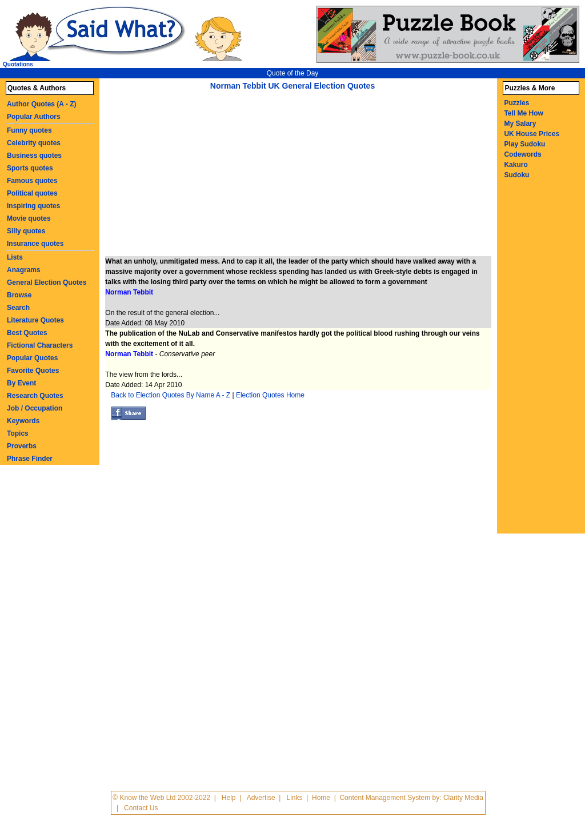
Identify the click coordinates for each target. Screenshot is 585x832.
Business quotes (34, 156)
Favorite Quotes (33, 371)
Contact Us (141, 808)
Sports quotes (30, 168)
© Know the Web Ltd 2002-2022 (161, 798)
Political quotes (32, 193)
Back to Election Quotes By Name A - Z (170, 395)
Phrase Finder (30, 459)
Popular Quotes (32, 358)
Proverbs (22, 446)
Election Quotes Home (270, 395)
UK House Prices (531, 134)
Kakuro (515, 165)
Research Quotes (35, 396)
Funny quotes (29, 130)
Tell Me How (523, 113)
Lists (15, 257)
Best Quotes (27, 333)
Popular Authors (34, 117)
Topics (18, 433)
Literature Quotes (35, 320)
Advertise (261, 798)
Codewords (522, 154)
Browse (19, 295)
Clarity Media (463, 798)
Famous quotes (32, 181)
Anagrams (24, 270)
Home (321, 798)
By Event (21, 383)
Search (18, 308)
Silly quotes (26, 231)
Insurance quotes (35, 244)
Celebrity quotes (34, 143)
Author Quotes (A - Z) (42, 104)
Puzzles (516, 103)
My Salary (520, 124)
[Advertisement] (201, 176)
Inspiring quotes (33, 206)
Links (295, 798)
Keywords (23, 421)
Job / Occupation (34, 408)
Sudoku (516, 175)
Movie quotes (29, 218)
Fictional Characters (40, 345)
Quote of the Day (293, 73)
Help (229, 798)
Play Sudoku (524, 144)
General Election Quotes (46, 282)
